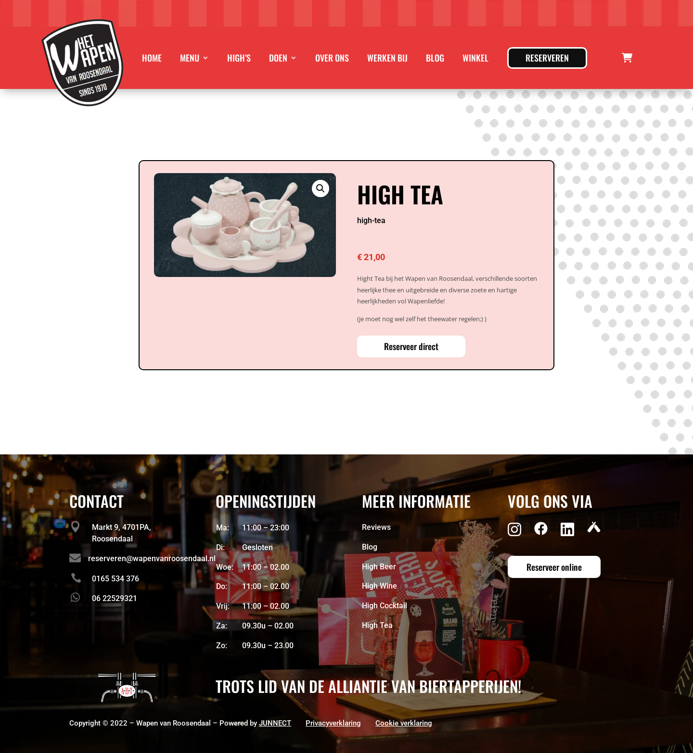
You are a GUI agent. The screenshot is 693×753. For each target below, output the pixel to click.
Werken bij (387, 57)
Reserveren (547, 57)
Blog (435, 57)
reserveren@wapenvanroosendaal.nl (152, 558)
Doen (278, 57)
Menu (189, 57)
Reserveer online (554, 567)
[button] (320, 188)
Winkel (475, 57)
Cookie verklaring (403, 723)
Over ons (332, 57)
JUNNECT (275, 723)
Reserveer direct (411, 346)
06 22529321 (114, 598)
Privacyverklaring (333, 723)
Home (152, 57)
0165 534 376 (115, 578)
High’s (239, 57)
